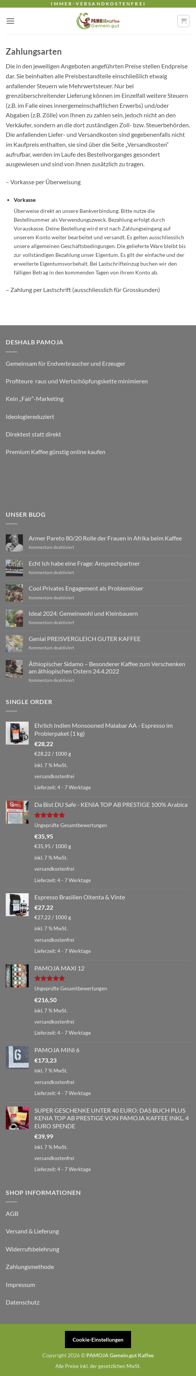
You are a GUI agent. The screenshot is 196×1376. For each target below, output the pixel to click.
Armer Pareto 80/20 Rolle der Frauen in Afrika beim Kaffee (105, 538)
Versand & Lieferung (32, 1231)
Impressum (20, 1284)
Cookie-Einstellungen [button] (98, 1339)
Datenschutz (22, 1302)
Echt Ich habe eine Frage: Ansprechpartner (84, 563)
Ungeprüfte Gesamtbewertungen (70, 825)
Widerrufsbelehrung (32, 1249)
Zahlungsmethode (30, 1266)
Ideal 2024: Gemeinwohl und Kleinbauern (83, 613)
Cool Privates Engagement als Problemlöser (86, 588)
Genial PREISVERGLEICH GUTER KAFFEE (85, 638)
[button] (10, 20)
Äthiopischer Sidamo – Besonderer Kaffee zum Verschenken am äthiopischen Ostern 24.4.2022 (107, 667)
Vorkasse (25, 199)
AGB (12, 1213)
